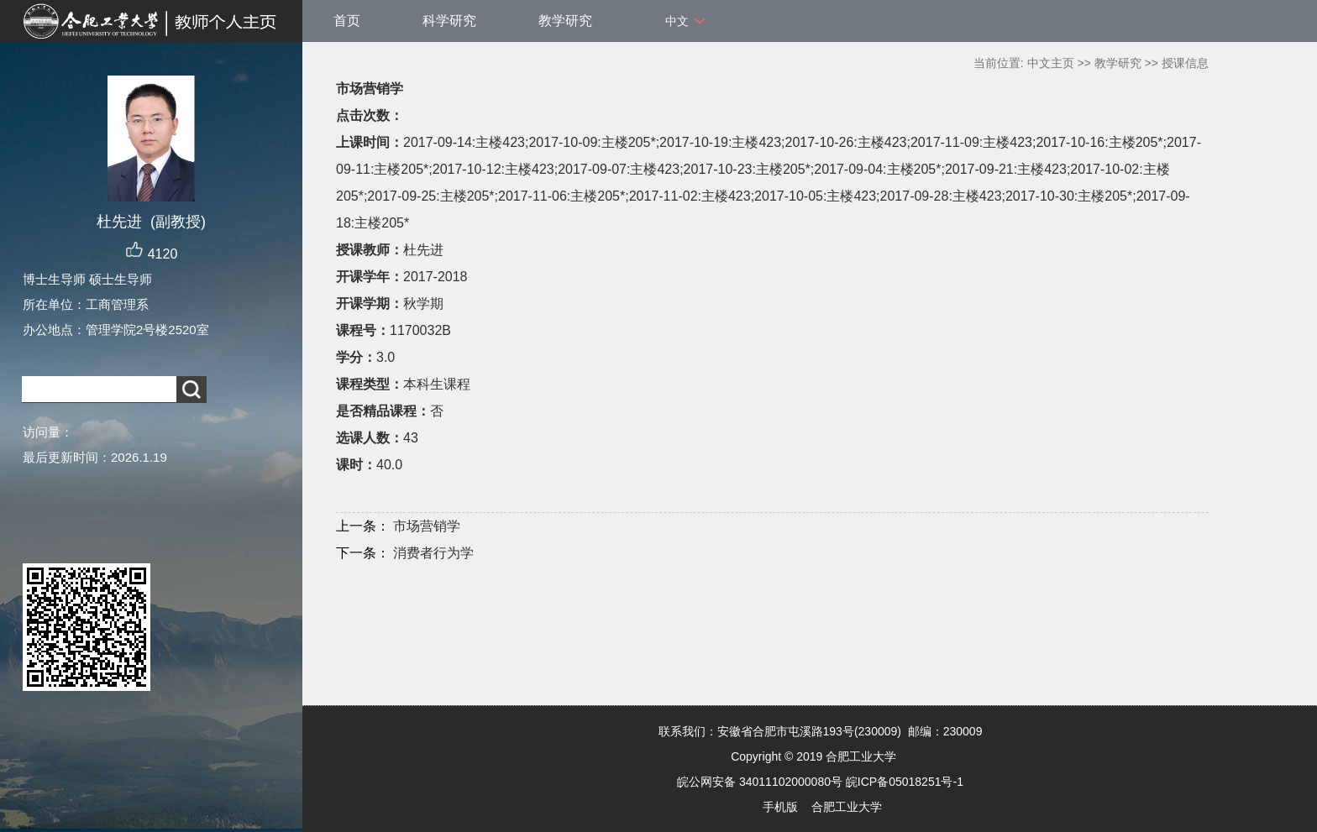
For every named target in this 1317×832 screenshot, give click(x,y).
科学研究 (449, 20)
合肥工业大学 (846, 807)
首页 (346, 20)
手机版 (780, 807)
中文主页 (1050, 63)
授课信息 (1185, 63)
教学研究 (565, 20)
